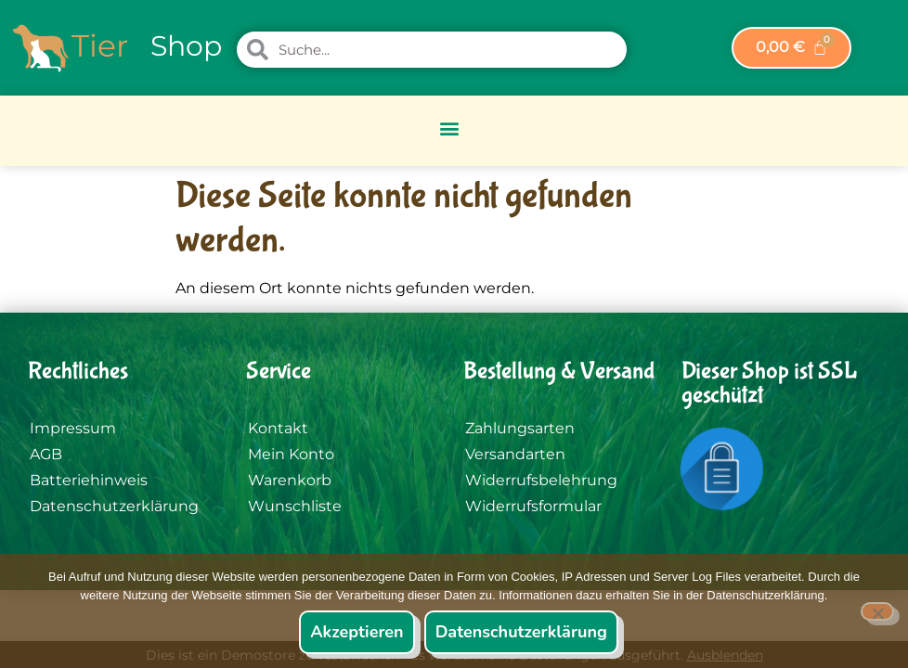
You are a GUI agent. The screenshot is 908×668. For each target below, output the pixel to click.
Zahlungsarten (520, 428)
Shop (186, 46)
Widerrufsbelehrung (541, 480)
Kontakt (278, 428)
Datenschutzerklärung (114, 506)
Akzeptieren (356, 632)
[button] (450, 128)
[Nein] (877, 611)
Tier (99, 45)
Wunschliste (295, 506)
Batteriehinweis (89, 480)
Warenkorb (289, 480)
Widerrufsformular (533, 506)
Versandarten (515, 454)
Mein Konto (291, 454)
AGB (46, 454)
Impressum (73, 428)
